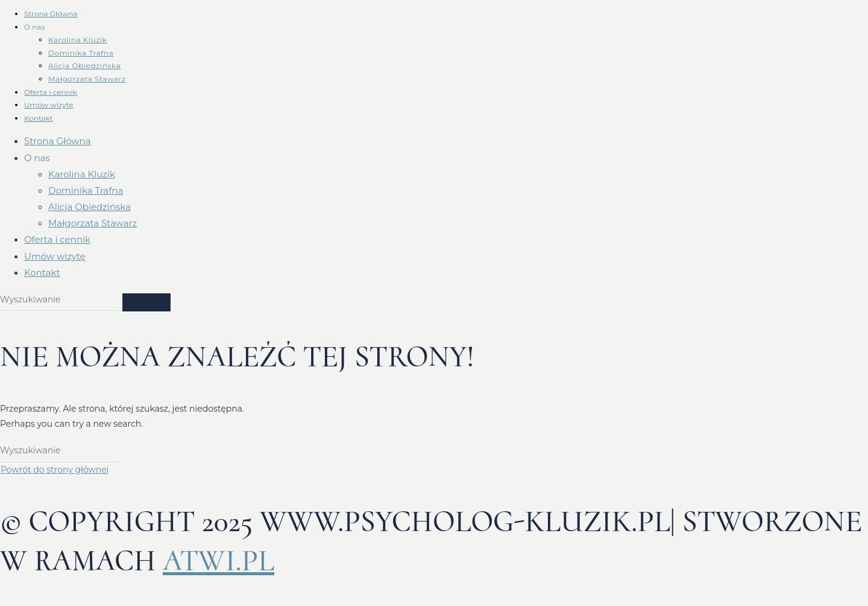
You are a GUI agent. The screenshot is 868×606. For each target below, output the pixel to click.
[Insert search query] (59, 300)
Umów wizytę (48, 104)
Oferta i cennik (50, 92)
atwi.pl (218, 561)
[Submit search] (146, 302)
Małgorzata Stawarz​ (87, 78)
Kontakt (38, 118)
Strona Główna (50, 13)
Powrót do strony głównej (54, 469)
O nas (34, 26)
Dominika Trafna (80, 52)
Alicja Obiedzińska (84, 65)
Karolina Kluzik (77, 39)
